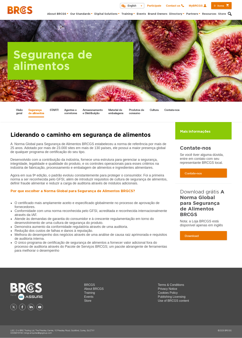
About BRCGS (56, 14)
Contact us (173, 5)
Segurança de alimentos (36, 111)
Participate (154, 5)
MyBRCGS (196, 5)
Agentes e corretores (70, 111)
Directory (175, 14)
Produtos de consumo (136, 111)
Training (127, 14)
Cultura (154, 109)
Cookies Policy (168, 292)
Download (192, 235)
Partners (192, 14)
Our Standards (80, 14)
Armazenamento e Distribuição (93, 111)
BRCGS (89, 284)
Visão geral (19, 111)
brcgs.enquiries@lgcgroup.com (38, 333)
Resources (209, 14)
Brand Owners (157, 14)
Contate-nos (171, 109)
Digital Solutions (105, 14)
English (132, 5)
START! (54, 109)
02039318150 (16, 333)
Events (141, 14)
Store (222, 14)
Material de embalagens (115, 111)
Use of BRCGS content (173, 300)
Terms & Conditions (171, 284)
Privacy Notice (167, 288)
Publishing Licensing (171, 296)
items (219, 5)
